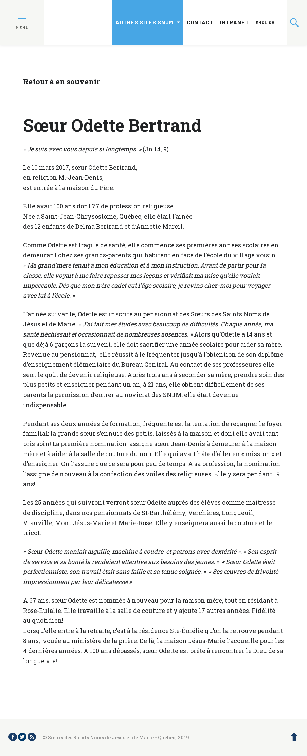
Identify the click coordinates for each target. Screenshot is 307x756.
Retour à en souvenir (61, 81)
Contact (200, 22)
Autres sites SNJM (144, 22)
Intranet (234, 22)
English (265, 22)
